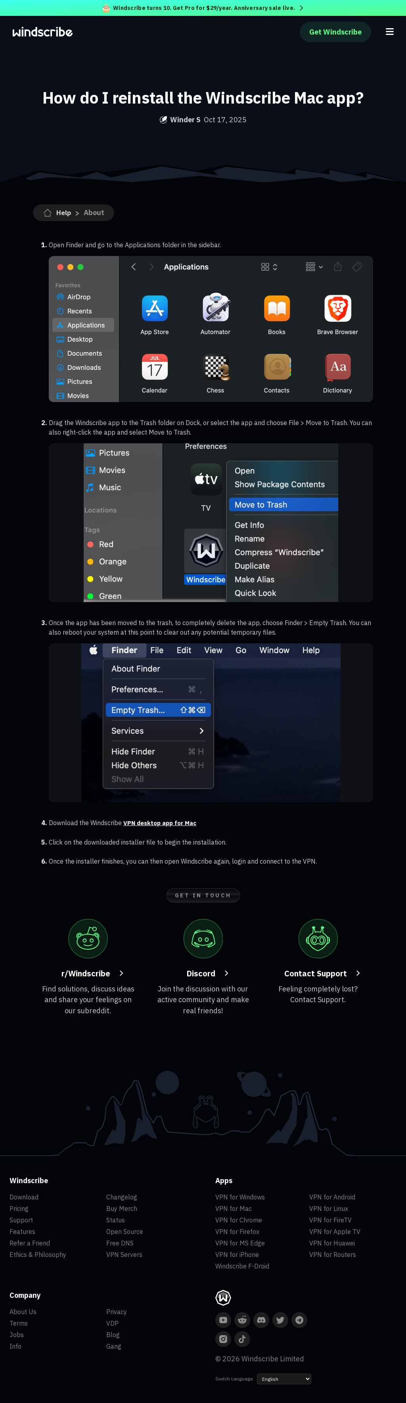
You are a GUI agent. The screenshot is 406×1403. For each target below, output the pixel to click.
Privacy (116, 1311)
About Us (23, 1311)
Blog (113, 1334)
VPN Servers (124, 1254)
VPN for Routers (332, 1254)
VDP (112, 1323)
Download (24, 1197)
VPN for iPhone (237, 1254)
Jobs (17, 1334)
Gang (113, 1346)
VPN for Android (332, 1197)
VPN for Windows (240, 1197)
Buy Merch (121, 1208)
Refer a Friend (30, 1243)
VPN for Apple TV (334, 1231)
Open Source (124, 1231)
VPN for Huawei (332, 1243)
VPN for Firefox (237, 1231)
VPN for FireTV (330, 1220)
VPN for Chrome (238, 1220)
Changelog (121, 1197)
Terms (19, 1323)
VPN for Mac (233, 1208)
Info (15, 1346)
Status (115, 1220)
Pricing (19, 1208)
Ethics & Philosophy (38, 1254)
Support (21, 1220)
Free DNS (120, 1243)
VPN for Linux (328, 1208)
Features (22, 1231)
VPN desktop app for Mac (162, 823)
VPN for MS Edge (240, 1243)
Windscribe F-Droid (242, 1266)
